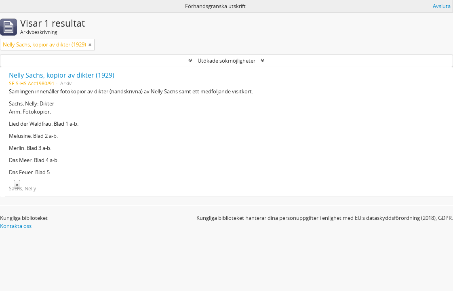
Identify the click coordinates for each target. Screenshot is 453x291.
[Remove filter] (90, 44)
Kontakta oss (16, 226)
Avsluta (442, 6)
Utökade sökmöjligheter (226, 60)
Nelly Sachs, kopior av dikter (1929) (61, 75)
